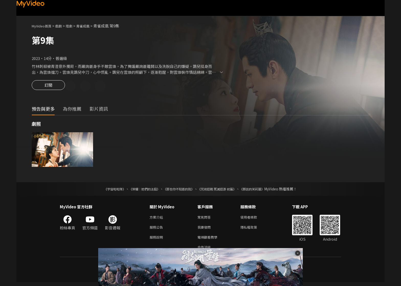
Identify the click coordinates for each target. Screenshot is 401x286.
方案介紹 (157, 218)
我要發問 (205, 229)
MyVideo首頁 (43, 25)
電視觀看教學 (208, 239)
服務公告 (157, 229)
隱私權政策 (253, 229)
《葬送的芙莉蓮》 (262, 189)
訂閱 (48, 86)
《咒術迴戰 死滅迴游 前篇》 (221, 189)
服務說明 (157, 239)
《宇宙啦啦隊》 (104, 189)
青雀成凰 (89, 25)
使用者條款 (253, 218)
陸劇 (74, 25)
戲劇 (62, 25)
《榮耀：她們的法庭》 (139, 189)
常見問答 (205, 218)
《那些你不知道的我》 (178, 189)
